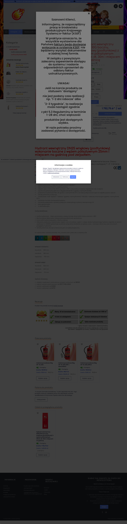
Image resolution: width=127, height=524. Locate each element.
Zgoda (73, 177)
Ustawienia (56, 177)
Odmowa (65, 177)
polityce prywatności (53, 173)
